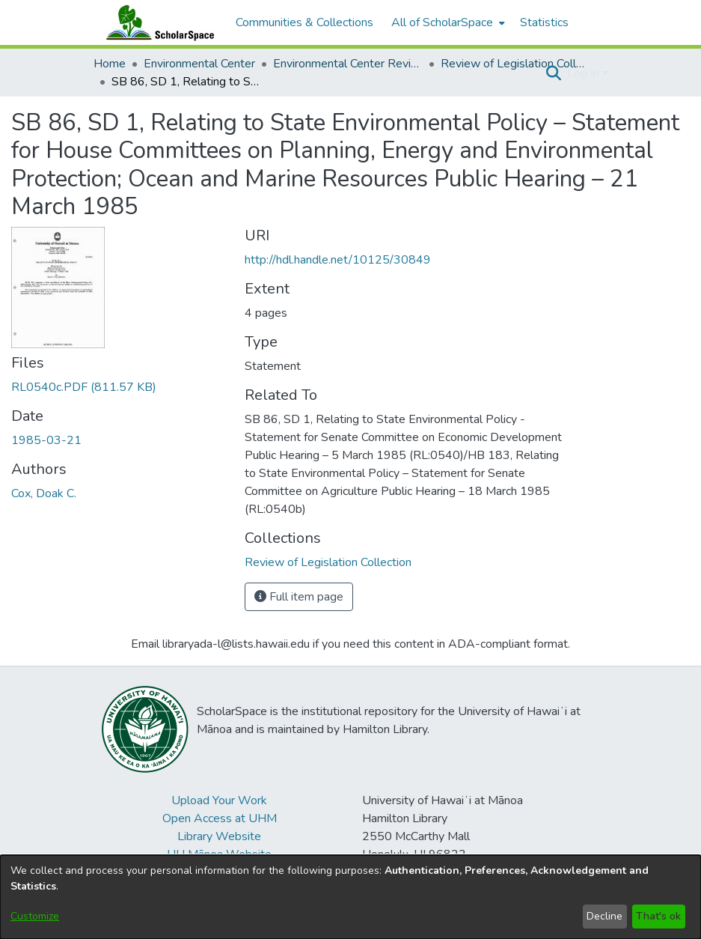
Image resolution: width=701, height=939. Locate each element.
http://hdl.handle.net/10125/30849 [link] (338, 260)
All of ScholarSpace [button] (442, 22)
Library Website (219, 836)
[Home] (157, 22)
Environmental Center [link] (199, 63)
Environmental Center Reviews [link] (348, 63)
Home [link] (110, 63)
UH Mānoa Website (219, 854)
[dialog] (350, 897)
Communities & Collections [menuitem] (304, 22)
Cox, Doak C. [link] (43, 493)
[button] (554, 73)
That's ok (658, 916)
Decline (604, 916)
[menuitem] (446, 22)
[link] (83, 387)
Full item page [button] (298, 597)
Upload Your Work (219, 800)
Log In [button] (584, 73)
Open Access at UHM (219, 818)
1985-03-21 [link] (46, 440)
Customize (34, 916)
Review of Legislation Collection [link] (515, 63)
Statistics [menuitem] (544, 22)
